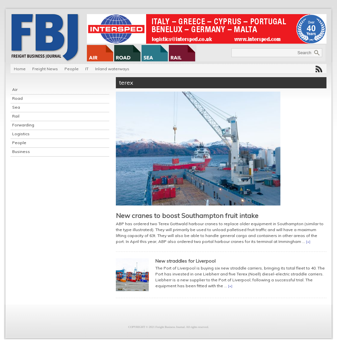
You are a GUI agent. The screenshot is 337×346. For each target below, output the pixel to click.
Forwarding (23, 124)
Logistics (21, 133)
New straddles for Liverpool (185, 261)
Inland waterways (112, 68)
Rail (15, 116)
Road (17, 98)
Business (21, 151)
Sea (16, 107)
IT (87, 68)
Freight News (45, 68)
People (72, 68)
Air (14, 89)
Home (20, 68)
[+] (308, 242)
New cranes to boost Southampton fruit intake (187, 215)
